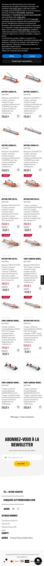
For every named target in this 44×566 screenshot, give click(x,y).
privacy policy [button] (17, 8)
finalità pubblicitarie (23, 30)
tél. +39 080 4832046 (13, 492)
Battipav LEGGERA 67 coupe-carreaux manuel (32, 92)
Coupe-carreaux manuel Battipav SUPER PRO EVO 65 (11, 383)
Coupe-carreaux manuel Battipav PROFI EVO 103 (32, 259)
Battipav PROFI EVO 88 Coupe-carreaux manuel (10, 259)
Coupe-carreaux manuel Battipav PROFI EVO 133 (10, 321)
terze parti (34, 19)
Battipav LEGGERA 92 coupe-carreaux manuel (10, 145)
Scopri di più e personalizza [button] (22, 61)
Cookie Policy (27, 538)
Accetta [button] (32, 56)
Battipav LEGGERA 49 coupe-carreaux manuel (10, 92)
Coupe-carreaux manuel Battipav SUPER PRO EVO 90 (33, 383)
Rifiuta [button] (11, 56)
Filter (42, 280)
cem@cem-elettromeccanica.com (19, 500)
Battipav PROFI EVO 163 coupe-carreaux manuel (32, 321)
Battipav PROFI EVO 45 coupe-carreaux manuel (10, 199)
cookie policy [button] (21, 17)
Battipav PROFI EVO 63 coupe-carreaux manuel (32, 199)
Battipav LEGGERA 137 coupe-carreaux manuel (32, 145)
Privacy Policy (16, 538)
